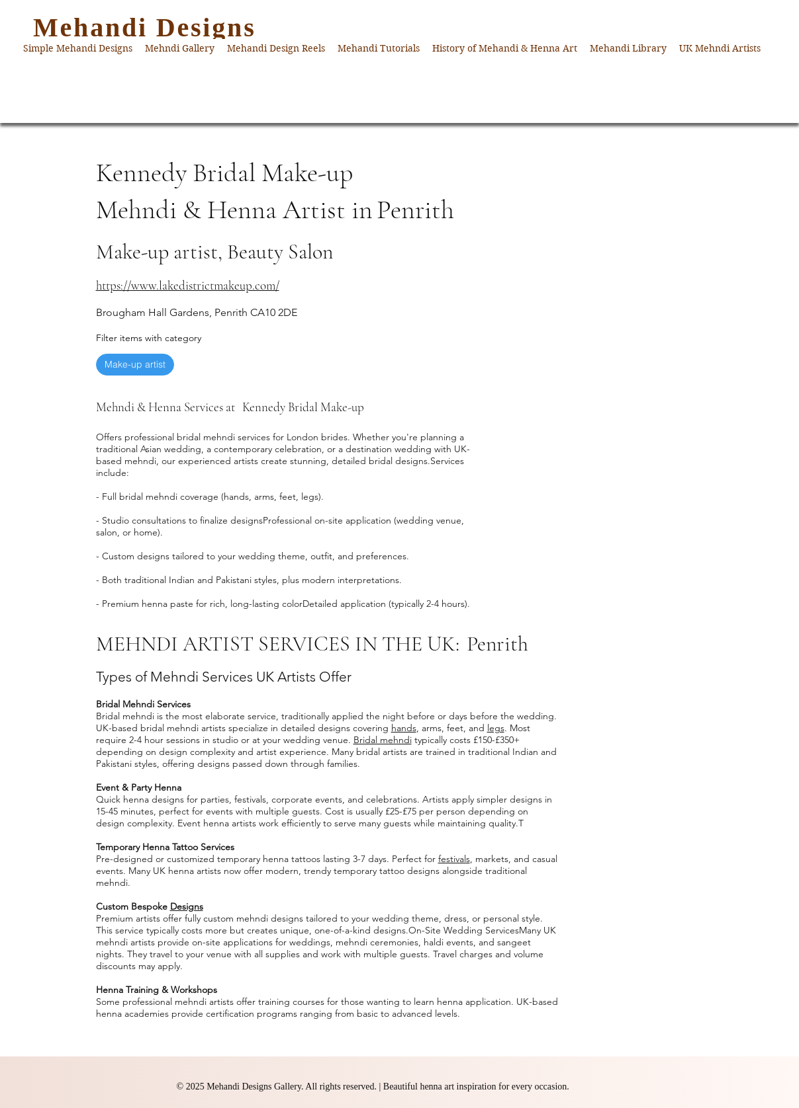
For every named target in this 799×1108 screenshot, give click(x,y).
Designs (186, 906)
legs (495, 728)
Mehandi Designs (144, 27)
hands (403, 728)
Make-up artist (134, 364)
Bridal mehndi (382, 740)
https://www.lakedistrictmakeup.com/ (187, 285)
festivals (454, 859)
